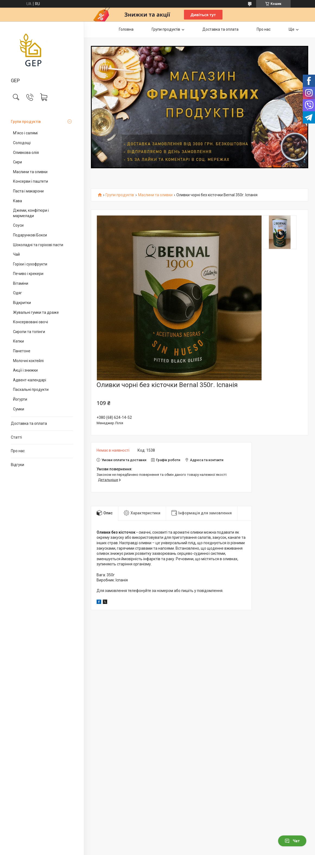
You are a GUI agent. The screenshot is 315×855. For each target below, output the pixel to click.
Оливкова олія (26, 152)
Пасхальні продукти (31, 389)
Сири (17, 162)
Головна (126, 29)
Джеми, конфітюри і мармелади (31, 213)
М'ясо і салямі (25, 133)
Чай (16, 254)
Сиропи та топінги (29, 332)
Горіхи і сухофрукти (30, 264)
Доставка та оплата (29, 423)
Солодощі (22, 143)
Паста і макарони (28, 191)
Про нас (18, 451)
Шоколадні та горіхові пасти (38, 245)
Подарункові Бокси (30, 235)
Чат (292, 840)
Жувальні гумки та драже (36, 312)
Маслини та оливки (30, 172)
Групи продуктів (26, 121)
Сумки (18, 409)
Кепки (18, 341)
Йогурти (20, 399)
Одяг (17, 293)
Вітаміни (20, 283)
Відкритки (22, 302)
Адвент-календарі (29, 380)
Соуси (18, 225)
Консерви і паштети (30, 181)
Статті (16, 437)
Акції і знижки (25, 370)
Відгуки (17, 465)
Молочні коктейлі (28, 361)
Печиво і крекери (28, 273)
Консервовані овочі (30, 322)
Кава (17, 201)
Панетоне (21, 351)
